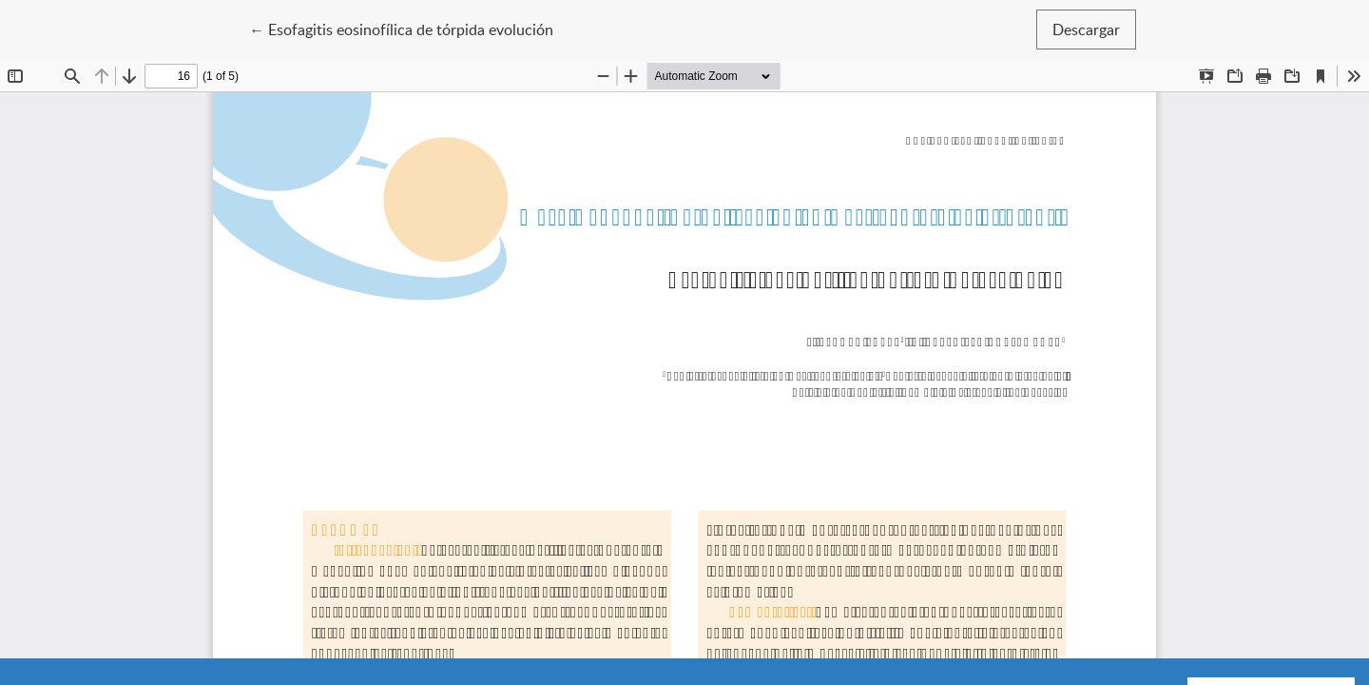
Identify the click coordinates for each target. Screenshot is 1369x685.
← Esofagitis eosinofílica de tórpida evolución (401, 28)
